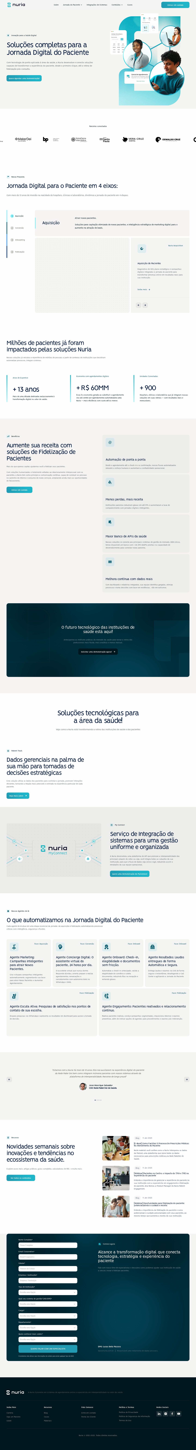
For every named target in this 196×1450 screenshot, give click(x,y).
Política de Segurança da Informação (134, 1416)
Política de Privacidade (128, 1412)
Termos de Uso (125, 1420)
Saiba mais (142, 289)
